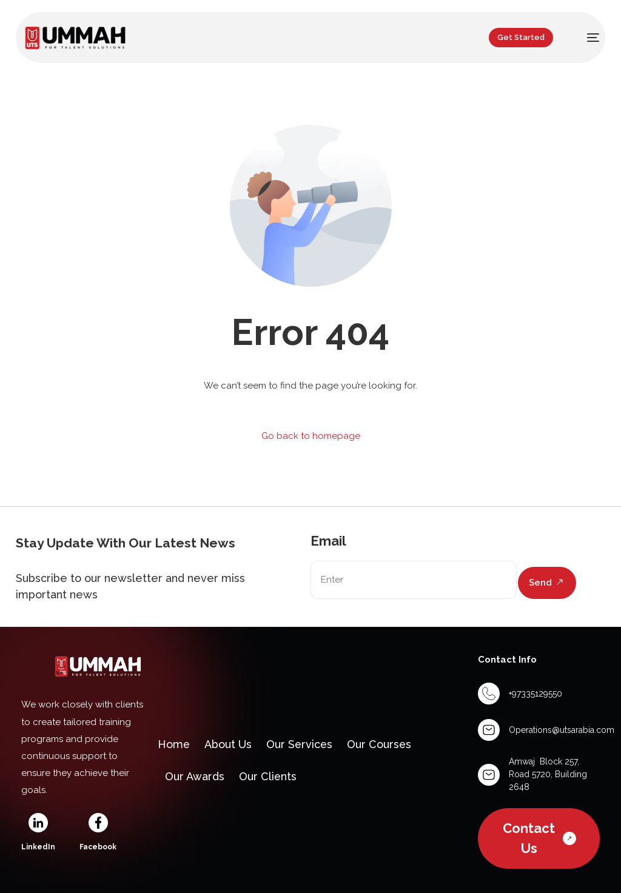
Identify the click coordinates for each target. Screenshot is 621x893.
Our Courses (381, 744)
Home (174, 744)
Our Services (300, 744)
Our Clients (268, 776)
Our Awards (194, 776)
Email (328, 541)
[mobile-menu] (586, 38)
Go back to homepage (310, 435)
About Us (228, 744)
